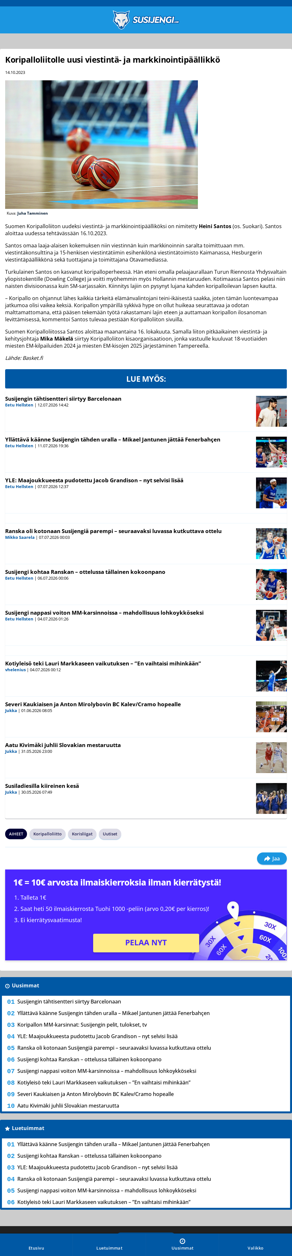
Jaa (272, 858)
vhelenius (15, 670)
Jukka (11, 710)
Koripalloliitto (47, 834)
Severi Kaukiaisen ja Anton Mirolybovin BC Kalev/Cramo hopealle (93, 704)
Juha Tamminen (32, 213)
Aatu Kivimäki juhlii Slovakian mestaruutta (63, 745)
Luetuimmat (28, 1128)
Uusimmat (25, 985)
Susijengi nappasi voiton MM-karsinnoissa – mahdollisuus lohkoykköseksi (104, 612)
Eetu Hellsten (19, 405)
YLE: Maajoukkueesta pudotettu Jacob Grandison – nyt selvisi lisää (94, 480)
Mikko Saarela (20, 537)
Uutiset (110, 834)
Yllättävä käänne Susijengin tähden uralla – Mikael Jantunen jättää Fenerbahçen (112, 439)
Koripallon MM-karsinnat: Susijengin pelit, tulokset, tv (82, 1024)
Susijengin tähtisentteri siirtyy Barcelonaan (63, 398)
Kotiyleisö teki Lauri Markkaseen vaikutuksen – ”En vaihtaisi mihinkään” (103, 663)
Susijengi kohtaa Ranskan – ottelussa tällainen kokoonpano (85, 571)
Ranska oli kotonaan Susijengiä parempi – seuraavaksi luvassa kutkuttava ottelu (113, 531)
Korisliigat (82, 834)
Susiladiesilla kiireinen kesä (42, 785)
